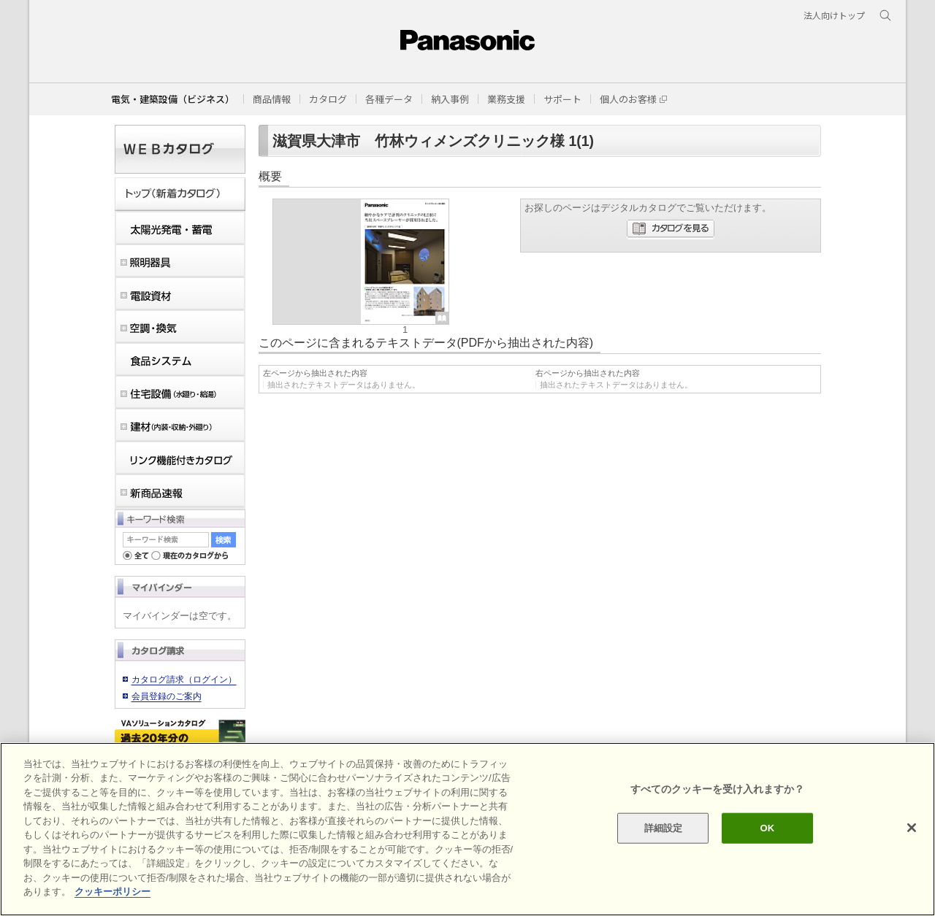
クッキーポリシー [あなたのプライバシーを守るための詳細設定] (112, 891)
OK (767, 828)
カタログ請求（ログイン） (184, 679)
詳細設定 (663, 828)
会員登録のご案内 (166, 696)
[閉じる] (912, 828)
